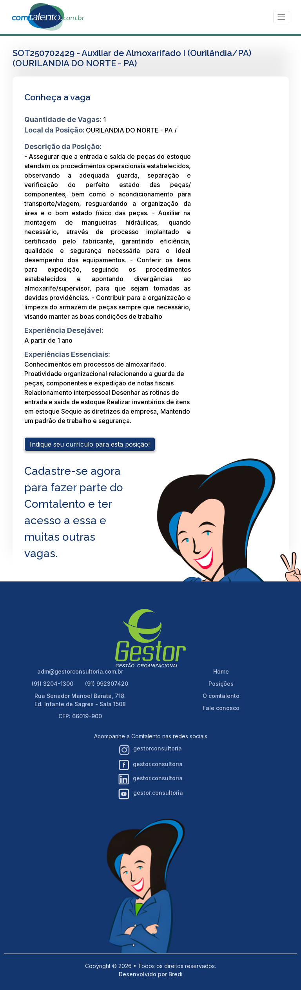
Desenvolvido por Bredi (151, 974)
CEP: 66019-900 (80, 716)
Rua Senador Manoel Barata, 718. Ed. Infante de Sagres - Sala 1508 (80, 699)
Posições (221, 683)
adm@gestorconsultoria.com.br (80, 671)
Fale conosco (221, 708)
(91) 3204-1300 (52, 683)
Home (221, 671)
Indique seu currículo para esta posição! (90, 444)
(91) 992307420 (106, 683)
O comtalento (221, 695)
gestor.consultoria (151, 765)
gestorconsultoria (150, 750)
